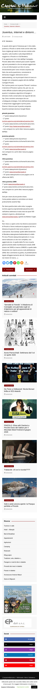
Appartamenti (8, 538)
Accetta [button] (34, 687)
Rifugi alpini (8, 555)
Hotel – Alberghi (9, 529)
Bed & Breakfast (9, 534)
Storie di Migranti (9, 579)
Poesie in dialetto (9, 570)
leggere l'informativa (8, 687)
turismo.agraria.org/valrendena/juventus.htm (18, 121)
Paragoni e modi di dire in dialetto (15, 562)
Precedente (8, 269)
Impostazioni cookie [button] (23, 687)
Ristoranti (7, 551)
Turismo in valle (9, 526)
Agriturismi (7, 542)
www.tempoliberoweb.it (17, 149)
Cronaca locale (18, 36)
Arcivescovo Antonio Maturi (13, 575)
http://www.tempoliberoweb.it (19, 126)
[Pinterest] (14, 262)
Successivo (30, 269)
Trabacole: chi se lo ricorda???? (17, 470)
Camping (7, 546)
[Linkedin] (11, 262)
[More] (21, 262)
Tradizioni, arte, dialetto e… (13, 558)
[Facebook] (4, 262)
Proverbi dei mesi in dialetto (13, 566)
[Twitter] (7, 262)
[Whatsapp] (18, 262)
